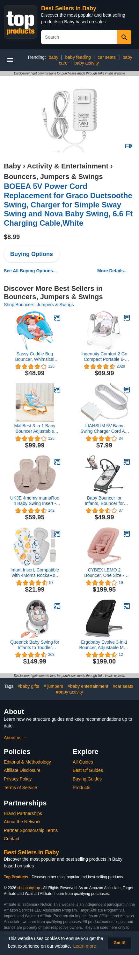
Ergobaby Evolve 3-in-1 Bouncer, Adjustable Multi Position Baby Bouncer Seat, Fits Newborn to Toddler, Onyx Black (104, 645)
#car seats (123, 686)
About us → (15, 737)
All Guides (83, 762)
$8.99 (12, 236)
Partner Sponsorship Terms (31, 830)
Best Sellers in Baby (68, 8)
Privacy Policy (18, 778)
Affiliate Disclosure (22, 770)
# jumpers (53, 686)
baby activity (86, 63)
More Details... (112, 270)
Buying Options (31, 254)
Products (81, 787)
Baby (12, 166)
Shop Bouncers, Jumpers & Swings (39, 304)
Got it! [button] (119, 943)
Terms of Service (20, 787)
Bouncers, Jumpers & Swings (53, 177)
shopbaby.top (28, 888)
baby (53, 57)
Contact (11, 838)
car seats (107, 57)
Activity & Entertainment (68, 166)
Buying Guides (87, 778)
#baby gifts (28, 686)
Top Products (16, 877)
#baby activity (69, 692)
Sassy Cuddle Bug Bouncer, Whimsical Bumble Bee (35, 356)
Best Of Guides (88, 770)
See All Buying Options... (30, 270)
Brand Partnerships (23, 813)
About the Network (22, 821)
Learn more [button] (84, 946)
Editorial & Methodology (27, 762)
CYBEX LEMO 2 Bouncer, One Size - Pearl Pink (104, 572)
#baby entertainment (88, 686)
